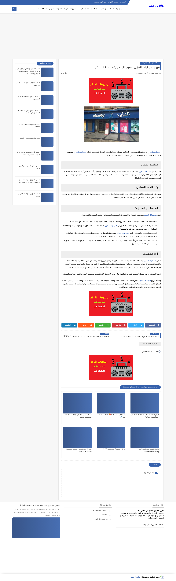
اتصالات (43, 9)
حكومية (35, 9)
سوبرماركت (103, 9)
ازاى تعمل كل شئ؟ (101, 519)
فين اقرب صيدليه (100, 2)
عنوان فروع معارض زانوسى (29, 138)
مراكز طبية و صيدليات (150, 63)
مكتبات (59, 9)
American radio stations (99, 511)
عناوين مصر (156, 6)
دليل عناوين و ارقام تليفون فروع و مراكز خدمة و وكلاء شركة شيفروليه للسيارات (28, 71)
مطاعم (94, 9)
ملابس (51, 9)
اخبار (123, 9)
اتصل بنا (123, 2)
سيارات (73, 9)
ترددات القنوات (113, 2)
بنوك (118, 9)
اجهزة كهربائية (83, 9)
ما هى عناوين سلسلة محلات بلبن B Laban (40, 506)
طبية (112, 9)
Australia (105, 515)
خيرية (66, 9)
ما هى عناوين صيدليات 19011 (114, 449)
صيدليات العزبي (154, 152)
